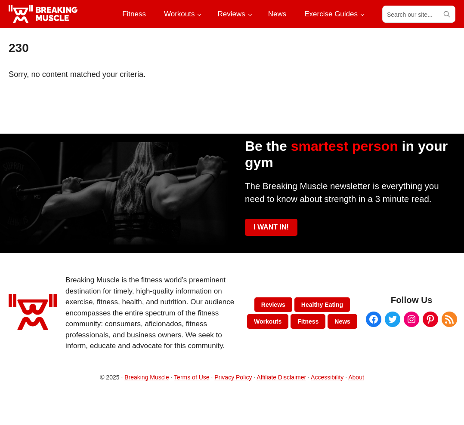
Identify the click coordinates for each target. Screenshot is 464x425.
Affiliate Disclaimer (281, 377)
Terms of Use (191, 377)
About (356, 377)
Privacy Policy (233, 377)
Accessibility (327, 377)
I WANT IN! (271, 227)
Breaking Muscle (146, 377)
